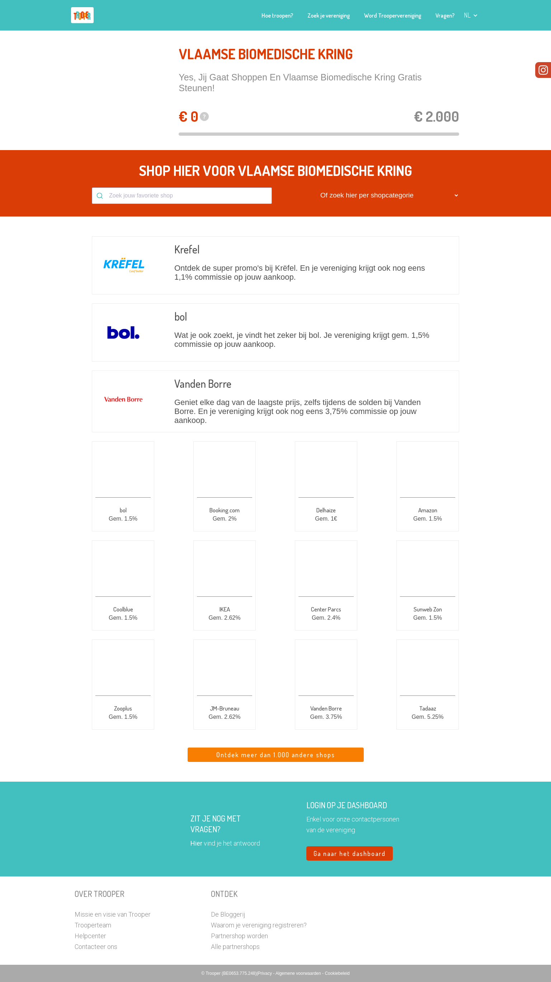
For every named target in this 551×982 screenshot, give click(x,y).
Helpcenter (90, 936)
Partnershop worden (239, 936)
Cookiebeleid (337, 973)
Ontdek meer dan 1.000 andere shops (275, 755)
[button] (471, 15)
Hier (196, 843)
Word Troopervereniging (392, 15)
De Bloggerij (228, 914)
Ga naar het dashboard (350, 853)
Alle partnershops (235, 946)
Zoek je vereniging (328, 15)
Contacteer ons (96, 946)
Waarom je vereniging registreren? (259, 925)
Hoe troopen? (277, 15)
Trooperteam (93, 925)
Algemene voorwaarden (299, 973)
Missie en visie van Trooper (113, 914)
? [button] (204, 116)
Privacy (265, 973)
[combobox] (182, 195)
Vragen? (445, 15)
